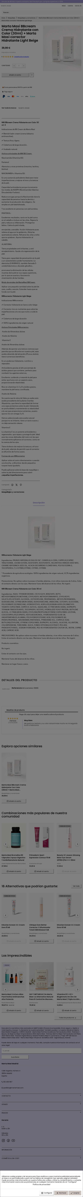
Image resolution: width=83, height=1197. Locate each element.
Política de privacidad (41, 1184)
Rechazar (61, 1193)
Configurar (46, 1193)
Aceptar (74, 1193)
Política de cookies (44, 1180)
